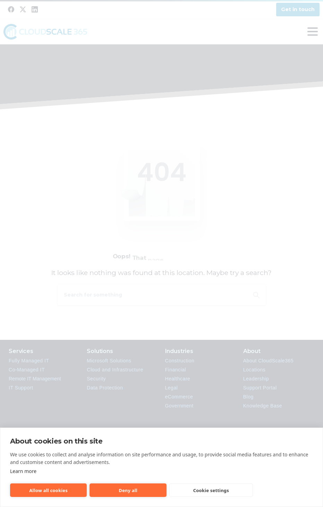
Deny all (128, 490)
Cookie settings (211, 490)
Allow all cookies (48, 490)
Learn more (23, 471)
